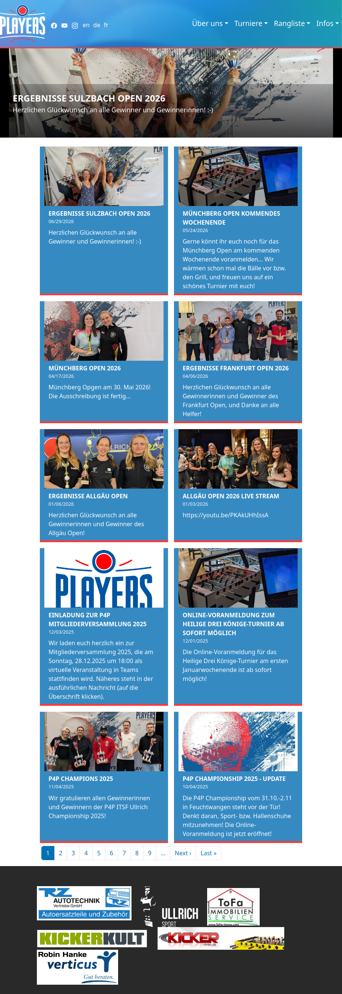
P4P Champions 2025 (80, 779)
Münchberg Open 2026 (84, 368)
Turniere (248, 23)
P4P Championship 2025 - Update (234, 779)
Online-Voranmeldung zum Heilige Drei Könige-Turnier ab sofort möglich (233, 624)
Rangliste (289, 23)
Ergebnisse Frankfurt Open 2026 (236, 368)
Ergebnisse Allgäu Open (88, 496)
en (86, 25)
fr (106, 25)
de (96, 25)
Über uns (207, 23)
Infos (324, 23)
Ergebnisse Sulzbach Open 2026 (89, 98)
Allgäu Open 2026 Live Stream (231, 496)
